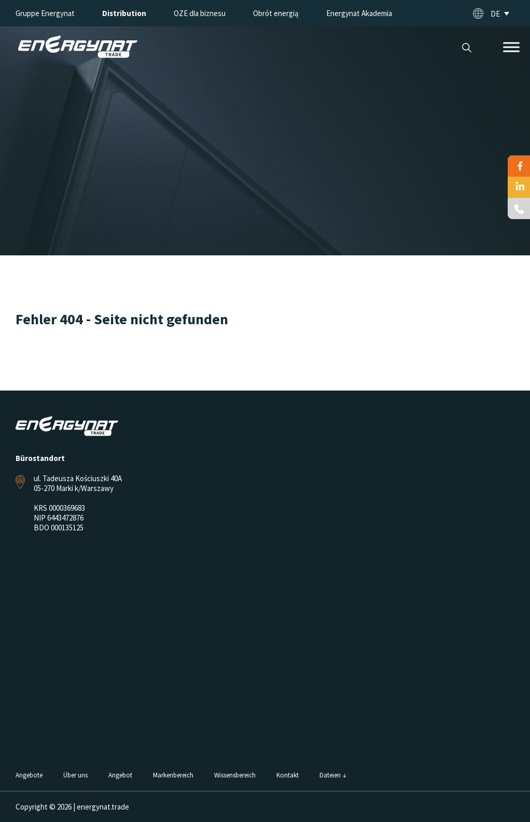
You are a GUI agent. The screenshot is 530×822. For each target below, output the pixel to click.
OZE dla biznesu (200, 13)
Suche (466, 47)
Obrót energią (276, 13)
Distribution (124, 13)
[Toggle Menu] (511, 47)
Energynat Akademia (359, 13)
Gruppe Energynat (45, 13)
